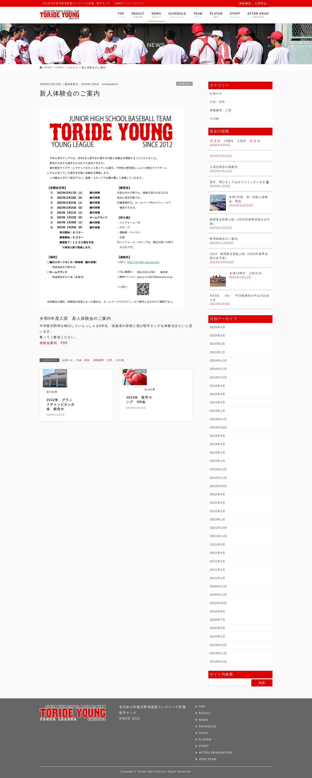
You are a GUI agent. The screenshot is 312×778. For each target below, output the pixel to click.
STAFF (204, 746)
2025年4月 (217, 327)
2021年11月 (218, 536)
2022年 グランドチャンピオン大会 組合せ (61, 404)
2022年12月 (218, 469)
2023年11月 (218, 419)
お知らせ (184, 83)
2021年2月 (217, 569)
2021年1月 (217, 578)
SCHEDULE (207, 726)
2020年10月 (218, 603)
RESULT (205, 713)
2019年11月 (218, 653)
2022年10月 (218, 486)
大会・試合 (83, 360)
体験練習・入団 (102, 360)
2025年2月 (217, 343)
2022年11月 (218, 477)
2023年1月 (217, 460)
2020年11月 (218, 594)
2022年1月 (217, 519)
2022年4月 (217, 494)
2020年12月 (218, 586)
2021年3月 (217, 561)
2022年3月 (217, 502)
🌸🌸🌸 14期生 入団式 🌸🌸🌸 (235, 140)
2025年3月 (217, 335)
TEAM (203, 733)
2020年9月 (217, 611)
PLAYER (205, 739)
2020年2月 (217, 636)
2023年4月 (217, 435)
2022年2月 (217, 511)
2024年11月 (218, 368)
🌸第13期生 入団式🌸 (245, 273)
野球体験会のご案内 (224, 238)
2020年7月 (217, 619)
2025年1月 (217, 352)
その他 (120, 360)
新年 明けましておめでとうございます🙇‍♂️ (239, 182)
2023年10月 (218, 427)
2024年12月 (218, 360)
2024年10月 (218, 377)
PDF (62, 343)
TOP (202, 706)
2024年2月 (217, 402)
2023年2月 (217, 452)
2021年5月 (217, 544)
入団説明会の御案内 (224, 166)
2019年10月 (218, 661)
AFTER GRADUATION (215, 752)
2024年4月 (217, 385)
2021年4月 (217, 552)
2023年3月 (217, 444)
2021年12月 (218, 527)
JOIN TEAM (207, 759)
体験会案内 (48, 343)
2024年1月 (217, 410)
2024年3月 (217, 394)
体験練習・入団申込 (253, 3)
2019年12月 (218, 645)
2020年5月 (217, 628)
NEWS (203, 719)
